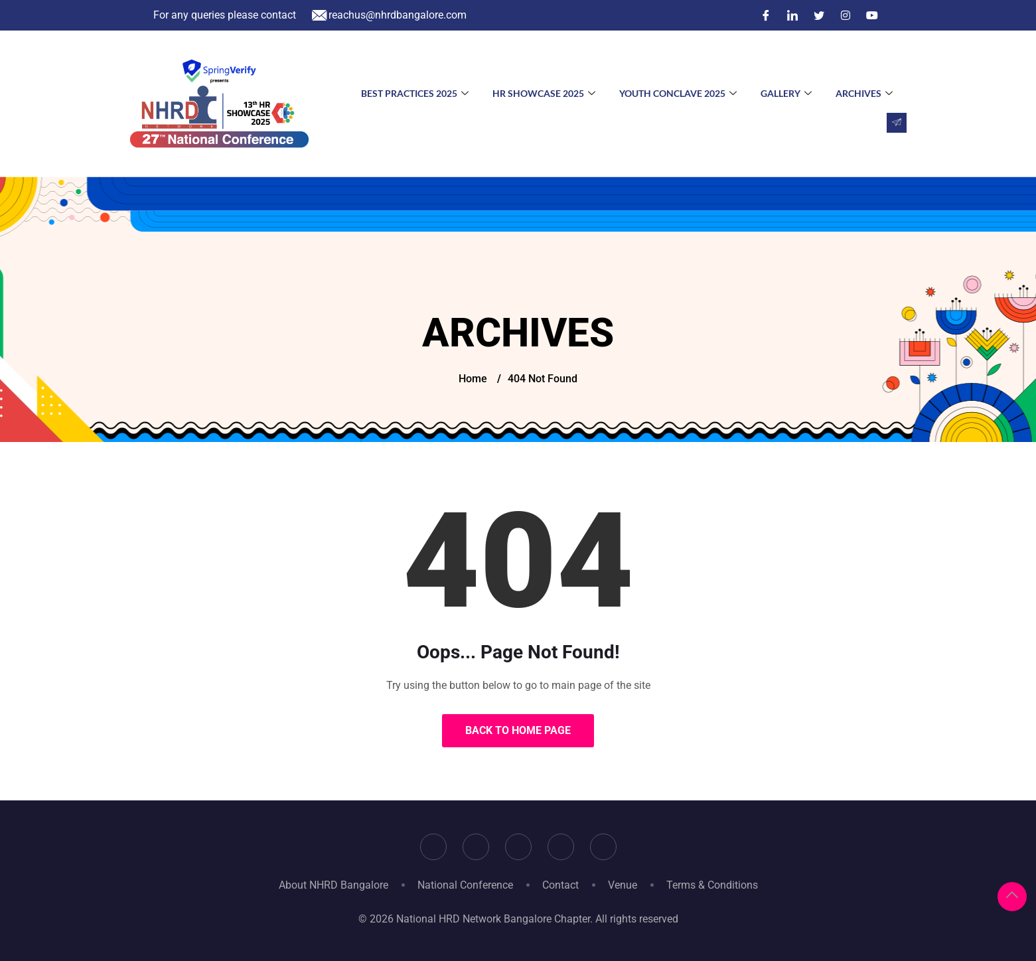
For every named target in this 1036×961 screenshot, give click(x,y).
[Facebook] (766, 15)
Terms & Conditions (712, 885)
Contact (560, 885)
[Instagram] (845, 15)
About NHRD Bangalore (333, 885)
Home (473, 378)
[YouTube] (872, 15)
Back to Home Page (518, 730)
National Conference (465, 885)
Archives (864, 93)
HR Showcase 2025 (543, 93)
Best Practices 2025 (415, 93)
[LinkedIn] (792, 15)
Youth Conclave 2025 (678, 93)
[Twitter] (819, 15)
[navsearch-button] (897, 123)
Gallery (786, 93)
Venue (622, 885)
